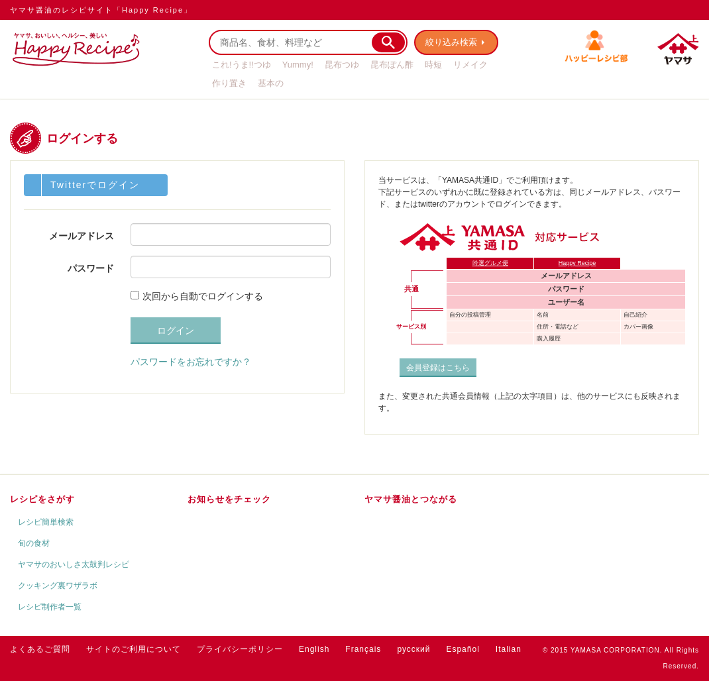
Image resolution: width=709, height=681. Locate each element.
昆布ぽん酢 (391, 65)
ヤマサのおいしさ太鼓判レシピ (73, 564)
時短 (433, 65)
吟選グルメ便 (490, 263)
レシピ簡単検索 (46, 522)
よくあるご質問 (40, 649)
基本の (271, 83)
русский (413, 649)
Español (462, 649)
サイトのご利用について (133, 649)
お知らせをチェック (229, 499)
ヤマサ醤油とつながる (410, 499)
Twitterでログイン (95, 185)
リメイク (470, 65)
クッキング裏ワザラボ (57, 585)
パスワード (91, 268)
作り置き (229, 83)
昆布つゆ (342, 65)
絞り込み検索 (451, 42)
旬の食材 (34, 543)
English (314, 649)
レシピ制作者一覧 (50, 606)
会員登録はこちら (438, 367)
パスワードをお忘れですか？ (191, 361)
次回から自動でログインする (202, 296)
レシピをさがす (42, 499)
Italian (508, 649)
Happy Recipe (577, 263)
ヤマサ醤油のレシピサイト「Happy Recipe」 (101, 10)
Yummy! (297, 65)
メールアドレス (81, 236)
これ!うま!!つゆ (241, 65)
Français (363, 649)
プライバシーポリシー (240, 649)
